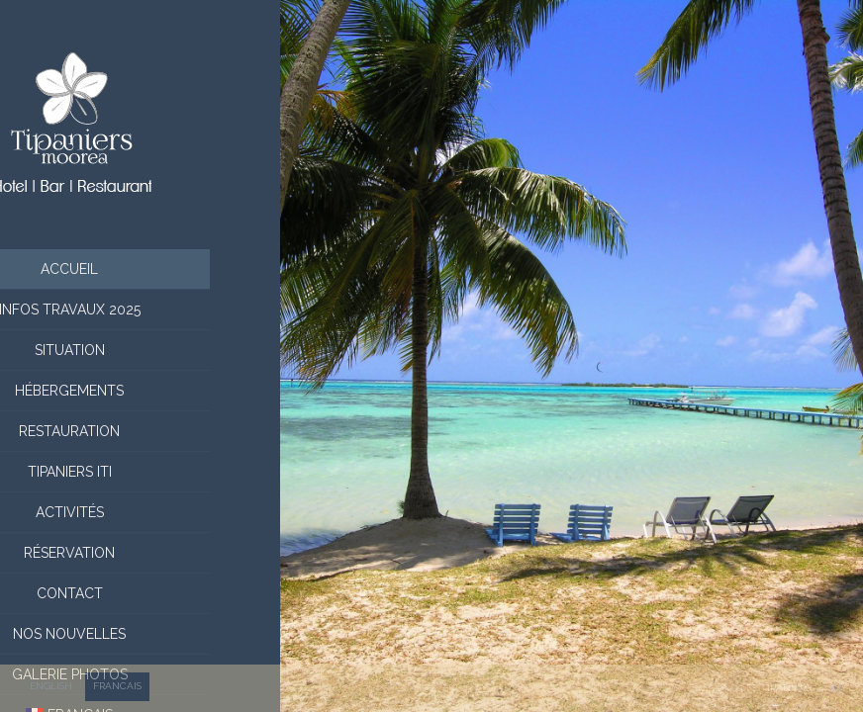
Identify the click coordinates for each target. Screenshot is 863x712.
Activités (140, 512)
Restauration (140, 431)
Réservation (140, 553)
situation (140, 350)
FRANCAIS (117, 685)
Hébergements (140, 391)
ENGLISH (51, 685)
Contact (140, 593)
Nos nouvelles (140, 634)
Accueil (140, 269)
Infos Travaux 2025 (140, 309)
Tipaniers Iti (140, 472)
